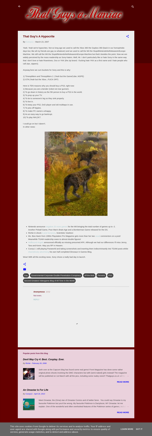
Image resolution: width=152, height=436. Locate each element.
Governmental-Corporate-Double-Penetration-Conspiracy (56, 275)
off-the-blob (89, 275)
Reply (36, 299)
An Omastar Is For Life (35, 390)
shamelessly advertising (38, 252)
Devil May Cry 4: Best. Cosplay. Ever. (43, 359)
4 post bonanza (49, 233)
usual (97, 236)
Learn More (127, 429)
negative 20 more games (56, 226)
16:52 (48, 292)
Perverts (101, 275)
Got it (139, 429)
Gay (26, 275)
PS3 (110, 275)
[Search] (132, 7)
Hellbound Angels (36, 242)
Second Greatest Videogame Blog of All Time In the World (49, 281)
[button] (127, 37)
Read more (123, 382)
